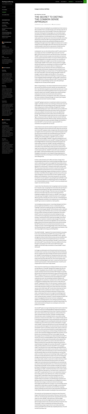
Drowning (4, 70)
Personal (39, 14)
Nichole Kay (48, 24)
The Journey (63, 1)
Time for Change (5, 22)
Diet (35, 14)
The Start (57, 1)
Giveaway (4, 45)
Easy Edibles (4, 25)
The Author (4, 122)
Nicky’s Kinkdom (6, 119)
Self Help (44, 14)
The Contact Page (78, 1)
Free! (3, 56)
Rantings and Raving (7, 1)
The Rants (71, 1)
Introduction (4, 101)
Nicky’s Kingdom (6, 67)
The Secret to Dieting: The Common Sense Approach (49, 19)
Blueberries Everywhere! (6, 36)
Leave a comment (56, 24)
